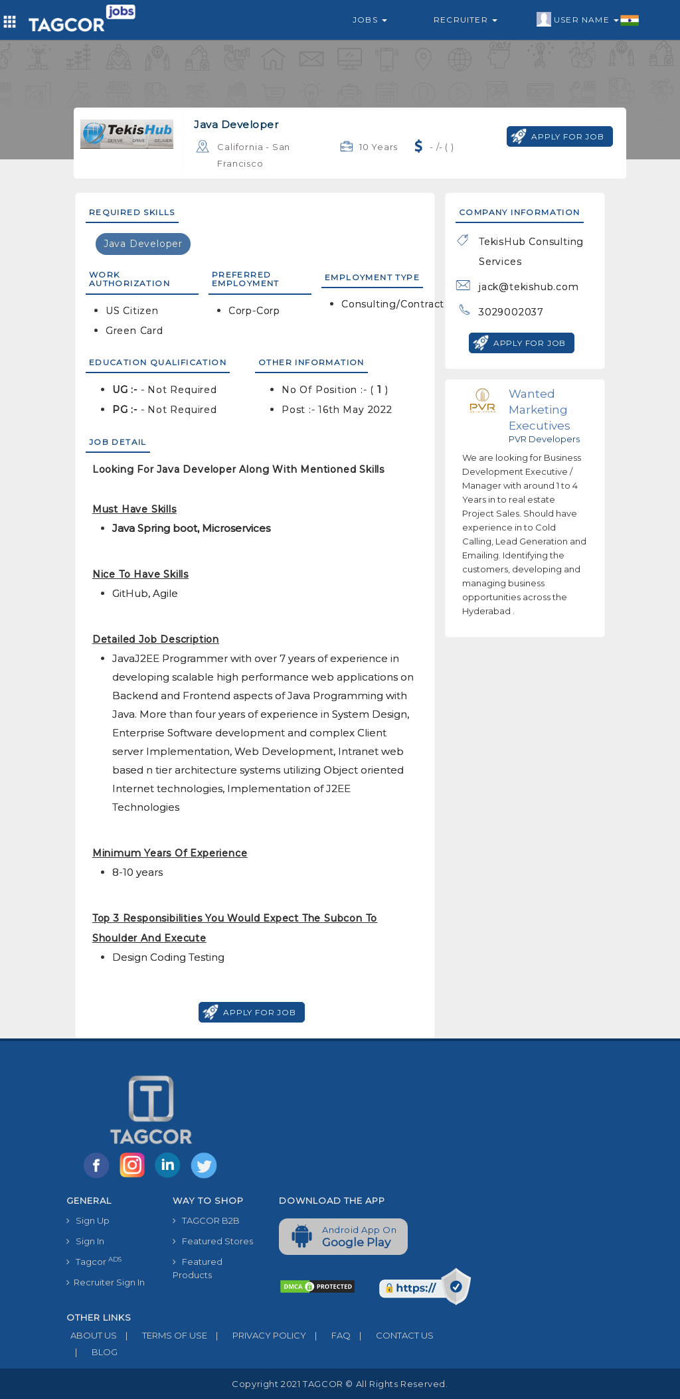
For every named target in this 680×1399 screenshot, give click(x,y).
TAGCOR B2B (206, 1220)
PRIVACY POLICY (256, 1335)
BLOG (92, 1352)
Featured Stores (213, 1241)
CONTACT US (392, 1335)
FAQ (328, 1335)
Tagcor (94, 1261)
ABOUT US (91, 1335)
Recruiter (465, 20)
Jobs (370, 20)
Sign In (85, 1241)
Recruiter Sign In (105, 1282)
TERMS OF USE (162, 1335)
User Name (588, 20)
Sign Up (88, 1220)
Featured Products (197, 1268)
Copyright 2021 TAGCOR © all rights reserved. (340, 1383)
